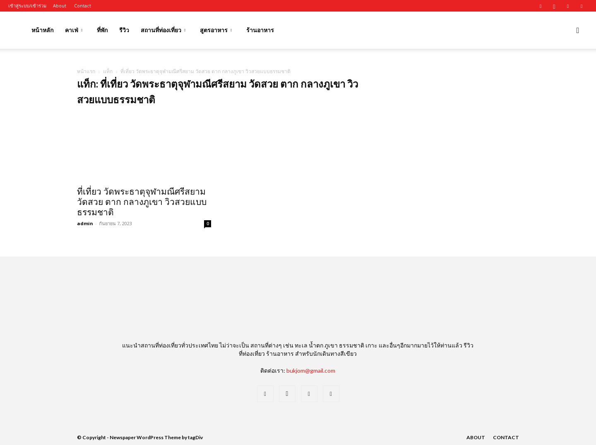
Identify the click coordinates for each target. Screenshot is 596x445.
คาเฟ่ (73, 29)
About (59, 5)
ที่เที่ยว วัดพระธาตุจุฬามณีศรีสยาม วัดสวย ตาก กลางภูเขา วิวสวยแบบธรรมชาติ (142, 202)
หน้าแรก (86, 71)
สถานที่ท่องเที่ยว (163, 29)
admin (85, 223)
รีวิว (124, 29)
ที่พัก (102, 29)
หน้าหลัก (42, 29)
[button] (578, 31)
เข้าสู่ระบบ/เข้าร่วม (27, 5)
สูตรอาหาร (216, 29)
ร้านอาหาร (260, 29)
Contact (82, 5)
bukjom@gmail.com (310, 370)
